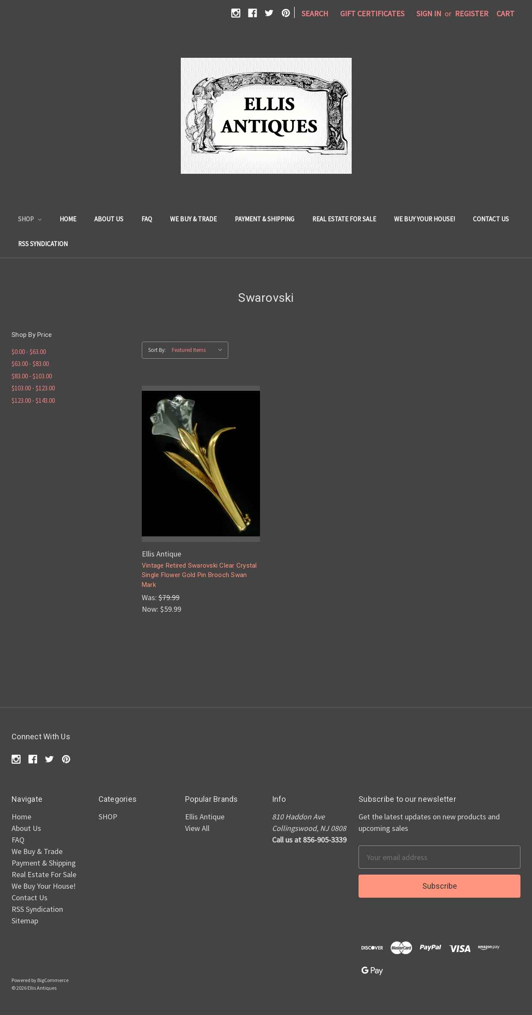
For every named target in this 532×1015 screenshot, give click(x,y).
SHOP (30, 219)
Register (471, 13)
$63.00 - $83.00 (30, 364)
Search (315, 13)
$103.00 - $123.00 (33, 388)
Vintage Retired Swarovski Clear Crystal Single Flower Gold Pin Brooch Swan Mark (199, 575)
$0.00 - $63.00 (29, 352)
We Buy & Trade (193, 219)
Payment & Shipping (264, 219)
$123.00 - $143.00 (33, 400)
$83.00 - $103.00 (32, 376)
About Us (108, 219)
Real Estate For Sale (344, 219)
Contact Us (491, 219)
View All (197, 828)
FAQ (146, 219)
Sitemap (25, 921)
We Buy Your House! (424, 219)
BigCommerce (53, 980)
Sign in (428, 13)
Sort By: (157, 350)
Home (68, 219)
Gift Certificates (372, 13)
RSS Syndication (43, 244)
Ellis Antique (204, 817)
